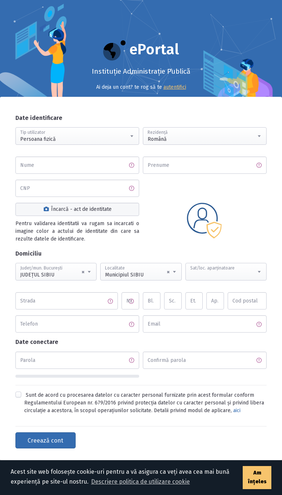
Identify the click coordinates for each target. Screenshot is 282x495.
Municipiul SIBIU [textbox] (137, 272)
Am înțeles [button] (257, 477)
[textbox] (226, 264)
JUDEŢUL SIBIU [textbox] (52, 272)
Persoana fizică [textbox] (38, 139)
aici (237, 410)
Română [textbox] (157, 139)
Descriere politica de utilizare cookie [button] (140, 481)
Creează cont (45, 440)
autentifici (174, 87)
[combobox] (77, 136)
